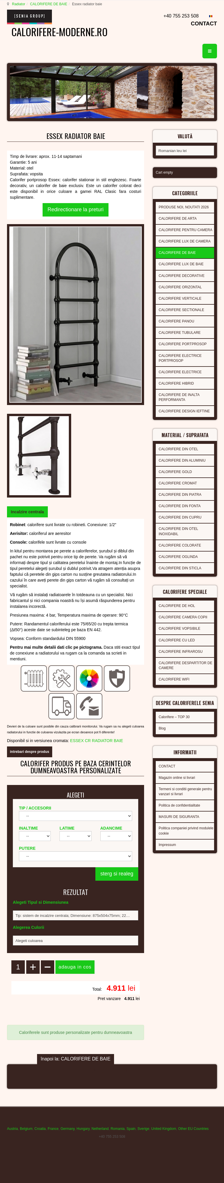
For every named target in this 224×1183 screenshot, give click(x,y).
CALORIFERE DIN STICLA (180, 568)
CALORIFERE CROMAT (178, 483)
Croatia (40, 1129)
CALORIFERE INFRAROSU (181, 652)
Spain (131, 1129)
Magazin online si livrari (177, 778)
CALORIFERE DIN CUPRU (180, 517)
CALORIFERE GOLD (175, 472)
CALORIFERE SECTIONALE (181, 310)
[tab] (27, 511)
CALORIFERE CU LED (177, 640)
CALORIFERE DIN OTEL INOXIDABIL (178, 531)
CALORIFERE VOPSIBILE (179, 629)
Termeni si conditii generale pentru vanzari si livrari (185, 791)
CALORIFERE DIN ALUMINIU (182, 460)
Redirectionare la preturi (76, 209)
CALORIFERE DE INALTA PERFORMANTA (179, 397)
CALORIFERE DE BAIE (48, 4)
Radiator (18, 4)
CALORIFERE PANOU (176, 321)
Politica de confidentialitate (179, 805)
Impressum (167, 845)
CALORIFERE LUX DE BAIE (181, 264)
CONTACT (204, 23)
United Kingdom (163, 1129)
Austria (12, 1129)
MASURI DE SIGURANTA (179, 817)
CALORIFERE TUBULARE (180, 333)
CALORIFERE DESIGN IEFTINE (184, 411)
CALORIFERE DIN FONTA (180, 506)
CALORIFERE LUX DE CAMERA (185, 241)
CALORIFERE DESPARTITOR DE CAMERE (185, 665)
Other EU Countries (193, 1129)
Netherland (100, 1129)
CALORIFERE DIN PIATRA (180, 495)
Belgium (26, 1129)
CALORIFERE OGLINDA (178, 557)
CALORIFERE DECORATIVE (181, 276)
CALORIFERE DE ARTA (178, 219)
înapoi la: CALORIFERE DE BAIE (75, 1058)
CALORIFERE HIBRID (176, 383)
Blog (162, 728)
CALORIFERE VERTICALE (180, 298)
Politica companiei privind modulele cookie (186, 830)
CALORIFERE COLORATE (180, 545)
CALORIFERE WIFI (174, 679)
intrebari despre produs (29, 752)
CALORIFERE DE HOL (177, 606)
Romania (118, 1129)
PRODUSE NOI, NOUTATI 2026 (184, 207)
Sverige (143, 1129)
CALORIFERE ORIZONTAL (180, 287)
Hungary (83, 1129)
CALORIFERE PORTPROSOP (182, 344)
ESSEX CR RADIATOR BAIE (96, 740)
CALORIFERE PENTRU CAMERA (185, 230)
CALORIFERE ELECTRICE (180, 372)
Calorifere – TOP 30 (174, 717)
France (53, 1129)
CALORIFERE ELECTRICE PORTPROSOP (180, 358)
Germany (67, 1129)
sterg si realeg (116, 874)
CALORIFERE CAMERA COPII (183, 617)
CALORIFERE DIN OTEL (178, 449)
